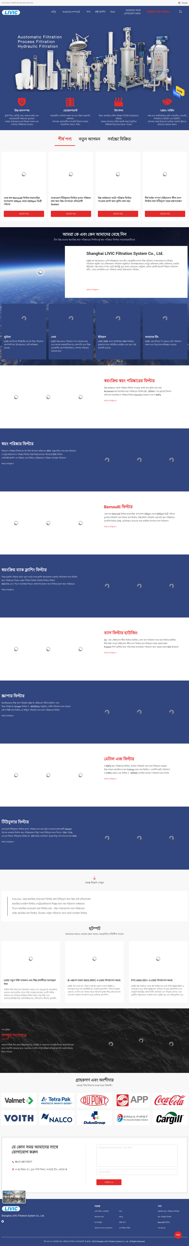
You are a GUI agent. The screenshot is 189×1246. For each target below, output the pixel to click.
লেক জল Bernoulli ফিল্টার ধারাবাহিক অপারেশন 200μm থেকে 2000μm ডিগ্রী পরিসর (23, 201)
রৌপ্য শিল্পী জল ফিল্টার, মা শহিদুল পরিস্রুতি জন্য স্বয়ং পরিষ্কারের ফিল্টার (30, 710)
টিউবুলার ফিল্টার (15, 822)
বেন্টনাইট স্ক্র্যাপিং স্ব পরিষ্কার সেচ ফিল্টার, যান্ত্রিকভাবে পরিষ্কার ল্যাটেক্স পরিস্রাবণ (33, 458)
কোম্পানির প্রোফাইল (101, 1211)
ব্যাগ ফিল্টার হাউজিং (120, 633)
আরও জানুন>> (92, 289)
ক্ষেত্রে (121, 1217)
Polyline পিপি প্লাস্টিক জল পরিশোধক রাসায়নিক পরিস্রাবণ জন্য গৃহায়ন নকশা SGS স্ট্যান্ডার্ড (141, 647)
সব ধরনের (161, 1228)
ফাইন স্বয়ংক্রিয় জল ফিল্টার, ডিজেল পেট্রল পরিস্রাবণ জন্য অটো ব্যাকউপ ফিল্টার (49, 913)
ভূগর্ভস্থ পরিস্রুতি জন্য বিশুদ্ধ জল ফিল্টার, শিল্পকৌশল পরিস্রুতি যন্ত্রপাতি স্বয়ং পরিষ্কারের (139, 517)
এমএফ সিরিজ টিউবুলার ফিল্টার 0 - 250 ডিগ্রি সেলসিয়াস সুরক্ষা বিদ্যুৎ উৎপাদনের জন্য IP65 (39, 836)
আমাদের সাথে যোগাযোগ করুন (104, 1228)
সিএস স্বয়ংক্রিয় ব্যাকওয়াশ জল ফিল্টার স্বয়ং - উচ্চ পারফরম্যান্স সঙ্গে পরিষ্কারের (48, 908)
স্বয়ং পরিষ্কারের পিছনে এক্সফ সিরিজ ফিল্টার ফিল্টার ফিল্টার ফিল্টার (28, 580)
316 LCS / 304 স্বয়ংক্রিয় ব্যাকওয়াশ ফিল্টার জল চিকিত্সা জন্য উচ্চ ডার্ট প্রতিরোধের (51, 899)
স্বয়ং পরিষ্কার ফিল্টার (17, 443)
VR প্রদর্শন (100, 11)
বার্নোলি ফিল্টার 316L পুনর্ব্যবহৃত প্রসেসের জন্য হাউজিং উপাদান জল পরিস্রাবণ (136, 521)
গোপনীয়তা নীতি (124, 1228)
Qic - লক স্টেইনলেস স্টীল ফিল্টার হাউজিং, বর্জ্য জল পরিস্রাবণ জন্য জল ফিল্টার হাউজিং (140, 640)
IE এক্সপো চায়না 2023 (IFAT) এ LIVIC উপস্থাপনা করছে (94, 980)
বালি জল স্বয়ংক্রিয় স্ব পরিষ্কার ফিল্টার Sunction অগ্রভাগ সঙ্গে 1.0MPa (132, 395)
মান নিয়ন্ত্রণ (98, 1222)
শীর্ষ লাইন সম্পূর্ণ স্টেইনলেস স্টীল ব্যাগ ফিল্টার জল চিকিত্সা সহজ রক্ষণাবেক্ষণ (163, 200)
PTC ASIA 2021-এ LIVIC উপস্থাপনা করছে (152, 980)
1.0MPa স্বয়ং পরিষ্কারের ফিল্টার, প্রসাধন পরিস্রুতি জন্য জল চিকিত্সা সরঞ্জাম (135, 766)
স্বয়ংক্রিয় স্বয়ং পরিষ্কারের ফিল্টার (129, 380)
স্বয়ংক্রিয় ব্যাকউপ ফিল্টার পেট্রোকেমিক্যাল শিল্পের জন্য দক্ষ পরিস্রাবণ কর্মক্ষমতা (48, 903)
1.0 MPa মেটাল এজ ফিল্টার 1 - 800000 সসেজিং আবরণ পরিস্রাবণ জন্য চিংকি (136, 773)
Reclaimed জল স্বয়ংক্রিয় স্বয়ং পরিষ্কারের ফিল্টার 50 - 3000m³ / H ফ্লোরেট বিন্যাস (137, 391)
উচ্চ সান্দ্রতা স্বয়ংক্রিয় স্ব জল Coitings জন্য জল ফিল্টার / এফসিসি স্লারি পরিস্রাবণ (137, 769)
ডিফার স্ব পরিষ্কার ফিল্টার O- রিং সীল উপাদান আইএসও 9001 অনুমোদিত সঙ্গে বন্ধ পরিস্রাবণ (38, 451)
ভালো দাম (24, 213)
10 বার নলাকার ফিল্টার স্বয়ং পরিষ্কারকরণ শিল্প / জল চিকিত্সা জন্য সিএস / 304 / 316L (37, 832)
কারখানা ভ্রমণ (99, 1217)
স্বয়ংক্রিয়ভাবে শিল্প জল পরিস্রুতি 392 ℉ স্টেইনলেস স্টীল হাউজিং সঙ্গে (30, 703)
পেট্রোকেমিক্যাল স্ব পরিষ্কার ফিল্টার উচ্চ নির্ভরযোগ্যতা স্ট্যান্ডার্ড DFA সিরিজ (32, 454)
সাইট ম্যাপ (122, 1222)
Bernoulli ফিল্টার (118, 506)
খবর (120, 1211)
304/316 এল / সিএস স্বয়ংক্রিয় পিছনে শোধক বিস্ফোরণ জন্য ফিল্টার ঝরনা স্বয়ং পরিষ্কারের (38, 584)
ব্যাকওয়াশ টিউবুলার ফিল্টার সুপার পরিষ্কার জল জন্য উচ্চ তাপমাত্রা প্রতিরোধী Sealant (71, 201)
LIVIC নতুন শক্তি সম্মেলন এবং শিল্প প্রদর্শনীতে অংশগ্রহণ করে (30, 982)
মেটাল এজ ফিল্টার (119, 759)
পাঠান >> (108, 1182)
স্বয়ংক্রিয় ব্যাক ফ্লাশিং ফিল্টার (24, 570)
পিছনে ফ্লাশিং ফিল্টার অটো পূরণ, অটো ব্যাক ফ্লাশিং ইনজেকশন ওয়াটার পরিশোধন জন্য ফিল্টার (39, 577)
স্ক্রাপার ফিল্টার (12, 696)
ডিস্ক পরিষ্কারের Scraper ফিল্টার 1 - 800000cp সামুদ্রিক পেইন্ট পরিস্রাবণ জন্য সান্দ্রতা (36, 706)
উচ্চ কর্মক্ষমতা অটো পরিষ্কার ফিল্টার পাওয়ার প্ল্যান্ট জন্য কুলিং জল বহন (114, 200)
